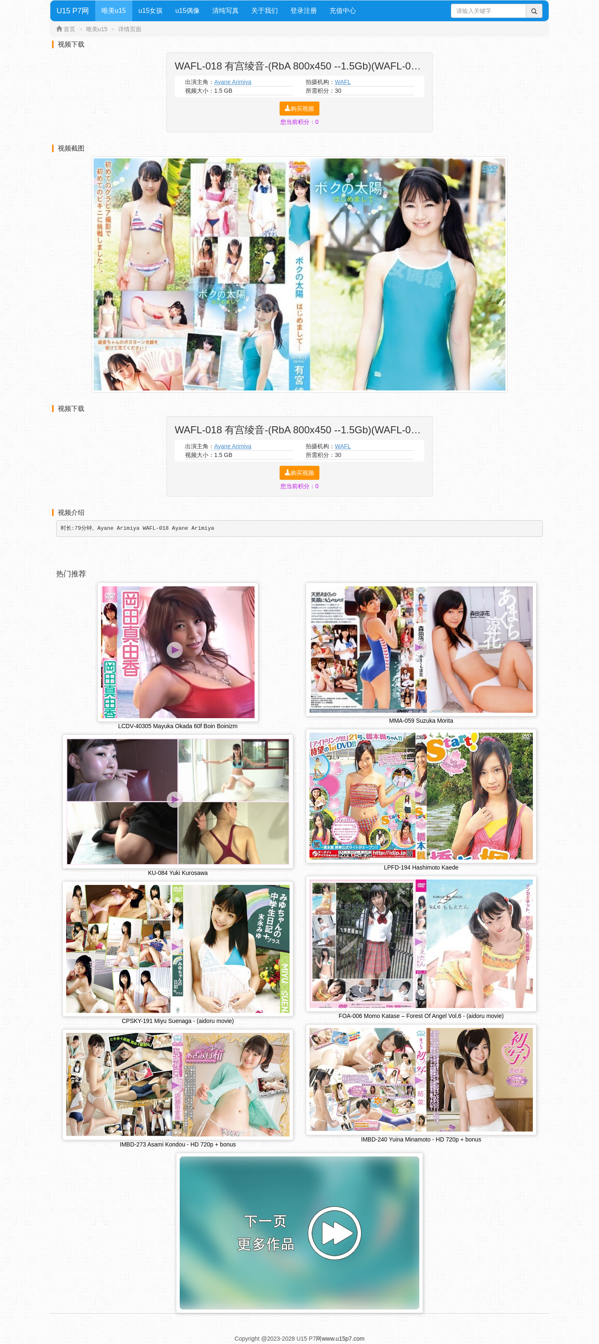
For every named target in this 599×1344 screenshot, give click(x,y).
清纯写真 (225, 10)
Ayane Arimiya (232, 82)
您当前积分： (299, 122)
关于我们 (264, 10)
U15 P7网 (73, 11)
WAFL (343, 82)
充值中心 (342, 10)
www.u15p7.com (343, 1338)
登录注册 (303, 10)
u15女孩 (151, 10)
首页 (69, 29)
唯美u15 (113, 10)
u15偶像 (187, 10)
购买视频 (299, 108)
